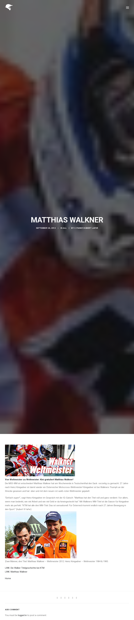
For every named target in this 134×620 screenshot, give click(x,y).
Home (8, 572)
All (65, 225)
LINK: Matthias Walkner (16, 565)
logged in (22, 609)
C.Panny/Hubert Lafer (86, 225)
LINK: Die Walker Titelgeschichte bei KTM (24, 562)
